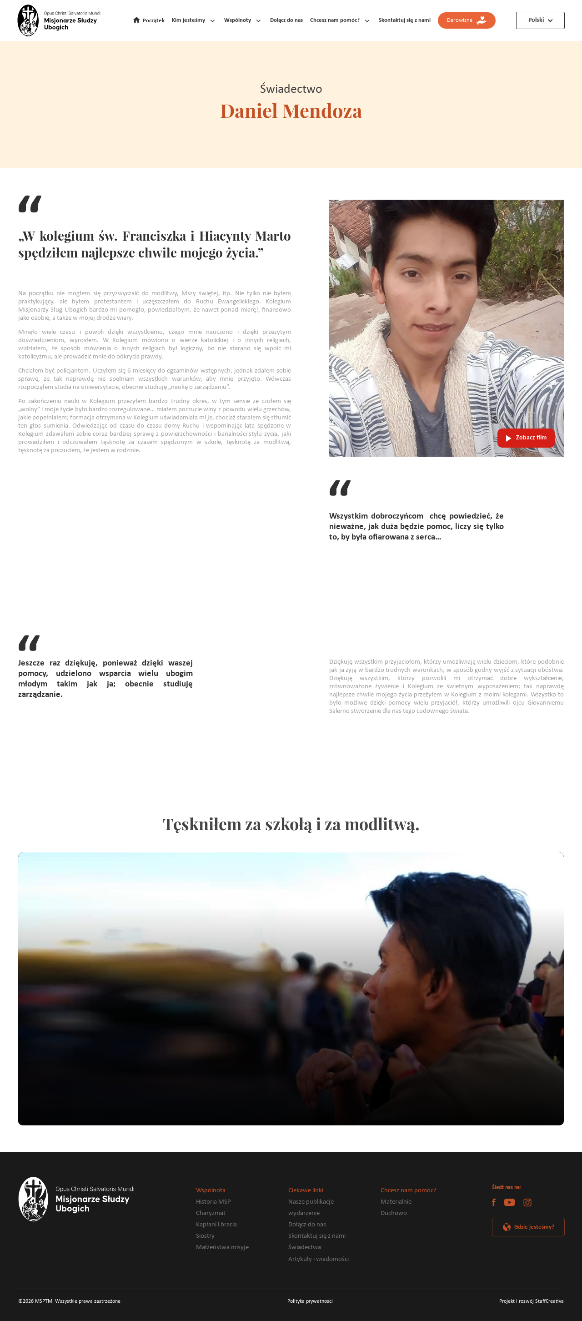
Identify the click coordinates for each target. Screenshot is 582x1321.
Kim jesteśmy (188, 20)
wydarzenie (304, 1213)
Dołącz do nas (286, 20)
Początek (154, 21)
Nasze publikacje (311, 1202)
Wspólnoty (237, 20)
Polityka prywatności (310, 1301)
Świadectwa (304, 1247)
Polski (536, 20)
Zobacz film (531, 437)
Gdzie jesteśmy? (534, 1227)
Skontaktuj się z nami (405, 20)
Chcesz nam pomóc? (335, 20)
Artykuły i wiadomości (318, 1259)
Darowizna (467, 20)
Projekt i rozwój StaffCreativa (531, 1301)
